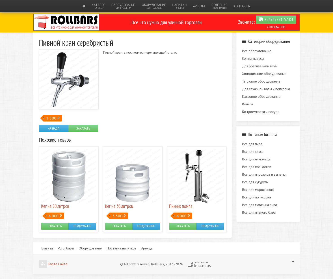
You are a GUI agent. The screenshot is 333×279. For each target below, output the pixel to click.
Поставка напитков (121, 248)
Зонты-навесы (253, 58)
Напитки (179, 6)
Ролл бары (66, 248)
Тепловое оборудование (261, 81)
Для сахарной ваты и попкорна (266, 89)
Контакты (242, 6)
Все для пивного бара (259, 212)
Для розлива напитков (259, 66)
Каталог (98, 6)
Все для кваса (253, 151)
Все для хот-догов (256, 166)
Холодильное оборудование (264, 73)
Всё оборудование (256, 51)
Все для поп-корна (256, 197)
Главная (47, 248)
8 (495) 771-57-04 (276, 19)
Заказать (83, 128)
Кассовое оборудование (261, 96)
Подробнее (82, 226)
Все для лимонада (256, 159)
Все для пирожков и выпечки (264, 174)
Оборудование (123, 6)
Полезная (219, 6)
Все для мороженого (258, 189)
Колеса (247, 104)
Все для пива (252, 144)
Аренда (199, 6)
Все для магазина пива (259, 204)
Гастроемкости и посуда (260, 111)
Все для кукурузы (255, 182)
